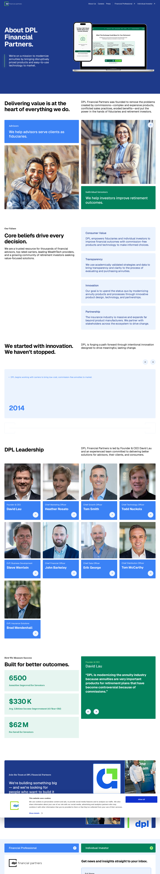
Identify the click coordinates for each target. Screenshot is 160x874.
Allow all (141, 856)
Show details (34, 870)
